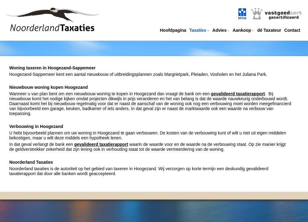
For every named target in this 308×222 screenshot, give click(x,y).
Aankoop (243, 30)
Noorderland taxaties (44, 27)
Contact (292, 30)
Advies (221, 30)
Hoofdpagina (173, 30)
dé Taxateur (269, 30)
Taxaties (199, 30)
